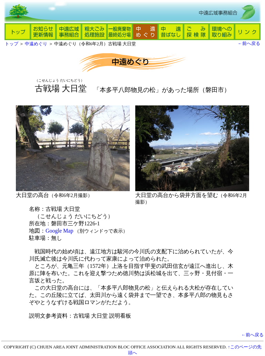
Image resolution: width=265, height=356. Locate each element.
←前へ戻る (249, 43)
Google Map (59, 231)
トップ (11, 43)
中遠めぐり (36, 43)
